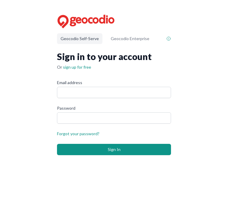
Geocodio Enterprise (130, 38)
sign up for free (77, 67)
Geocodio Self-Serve (80, 38)
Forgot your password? (78, 133)
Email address (69, 82)
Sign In (114, 149)
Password (66, 108)
